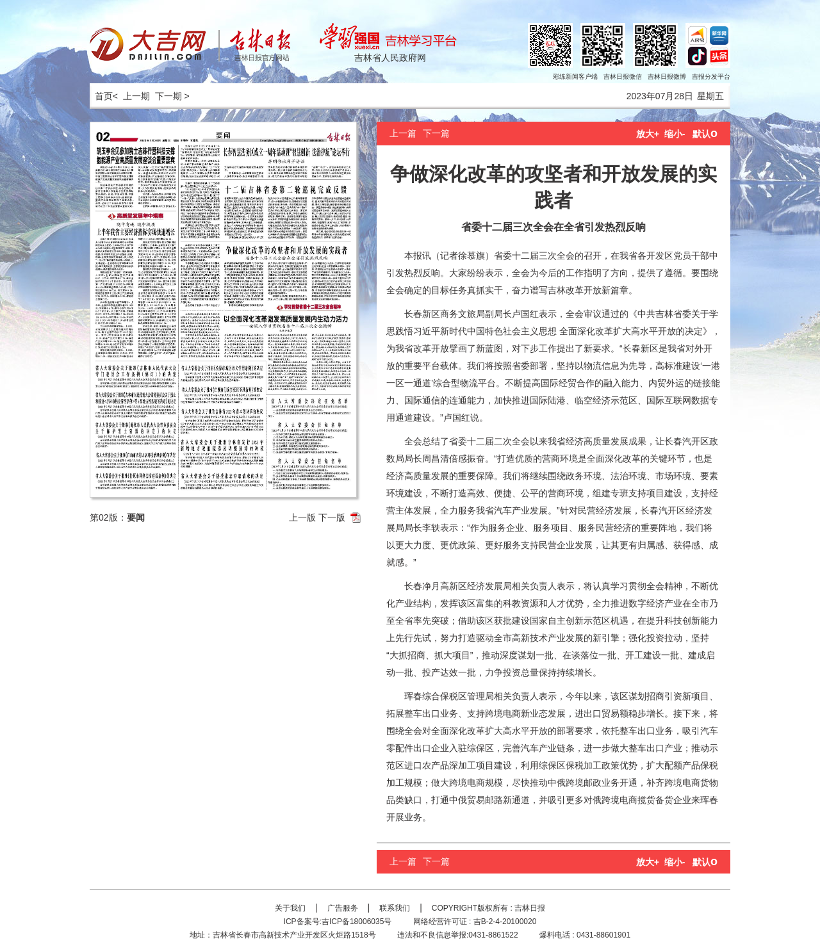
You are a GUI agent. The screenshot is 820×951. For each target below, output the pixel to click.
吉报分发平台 (711, 76)
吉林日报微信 (622, 76)
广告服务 (342, 908)
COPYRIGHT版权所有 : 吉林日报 (488, 908)
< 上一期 (131, 96)
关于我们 (290, 908)
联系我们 (394, 908)
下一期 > (172, 96)
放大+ (647, 134)
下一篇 (436, 133)
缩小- (674, 134)
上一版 (302, 517)
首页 (101, 96)
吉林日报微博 (667, 76)
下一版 (331, 517)
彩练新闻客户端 (575, 76)
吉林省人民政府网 (390, 58)
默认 (705, 134)
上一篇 (403, 133)
